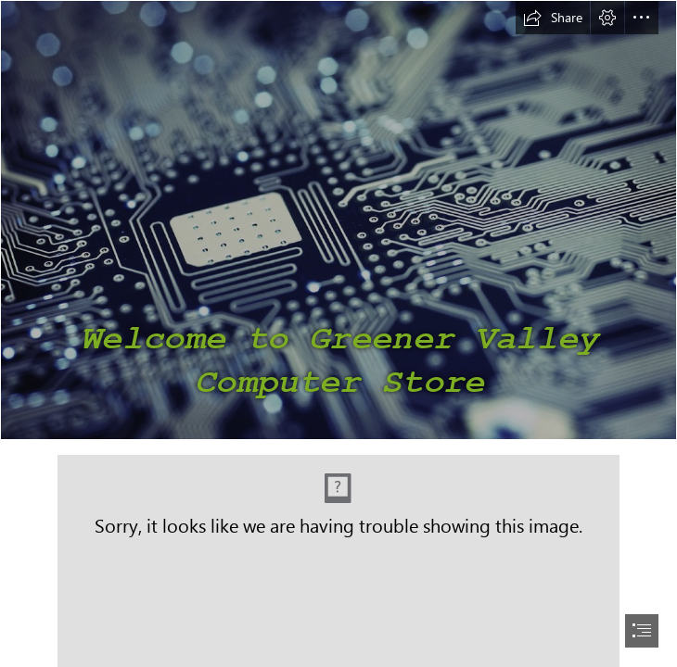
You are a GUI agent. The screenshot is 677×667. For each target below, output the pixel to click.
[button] (553, 17)
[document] (338, 333)
